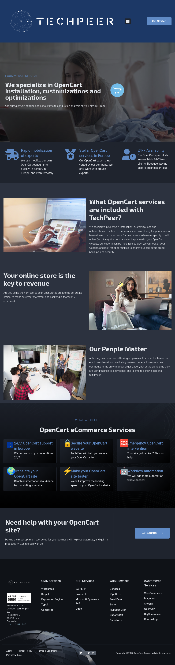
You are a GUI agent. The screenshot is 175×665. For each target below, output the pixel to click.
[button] (128, 21)
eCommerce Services (152, 579)
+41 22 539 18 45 (17, 621)
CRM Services (119, 577)
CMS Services (51, 577)
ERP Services (85, 577)
